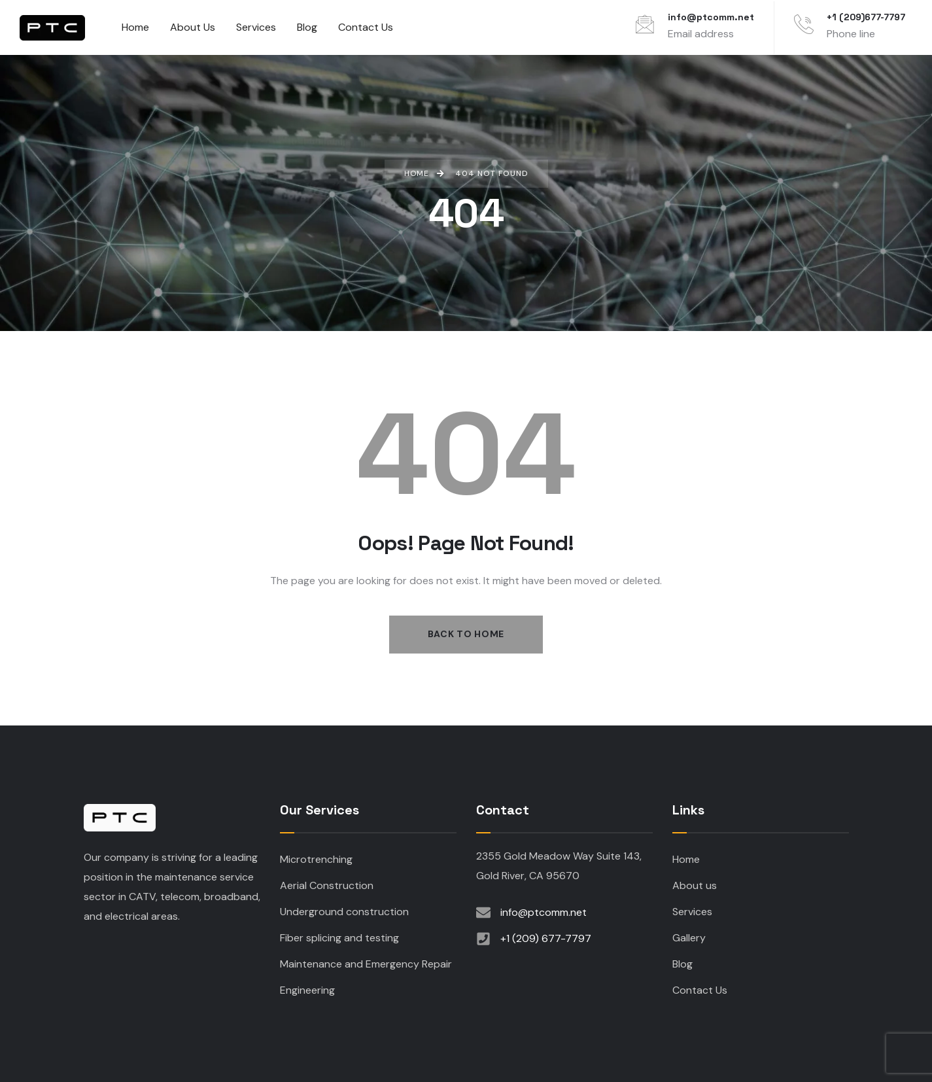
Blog (682, 964)
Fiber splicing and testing (339, 938)
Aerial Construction (326, 885)
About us (694, 885)
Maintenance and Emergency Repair (366, 964)
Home (686, 859)
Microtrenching (316, 859)
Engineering (307, 990)
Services (692, 911)
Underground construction (344, 911)
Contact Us (699, 990)
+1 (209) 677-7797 (545, 938)
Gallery (689, 938)
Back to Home (466, 634)
